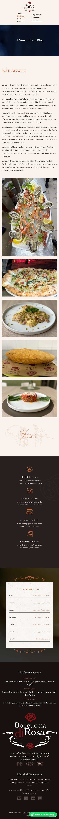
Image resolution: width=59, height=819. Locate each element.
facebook (19, 764)
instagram (30, 764)
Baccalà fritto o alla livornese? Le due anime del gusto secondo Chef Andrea (29, 693)
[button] (43, 814)
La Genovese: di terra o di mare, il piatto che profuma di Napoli (29, 683)
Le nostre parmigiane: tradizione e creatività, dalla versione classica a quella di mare (29, 704)
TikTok (40, 764)
